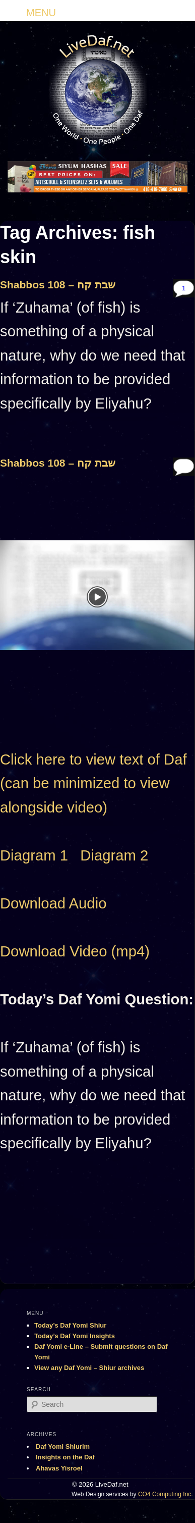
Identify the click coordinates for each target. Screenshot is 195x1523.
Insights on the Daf (65, 1457)
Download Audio (53, 903)
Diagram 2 (114, 855)
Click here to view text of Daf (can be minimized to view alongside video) (93, 783)
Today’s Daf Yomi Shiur (70, 1325)
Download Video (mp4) (75, 951)
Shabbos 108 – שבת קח (57, 284)
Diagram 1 (34, 855)
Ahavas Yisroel (59, 1468)
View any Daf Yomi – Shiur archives (89, 1368)
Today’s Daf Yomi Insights (74, 1336)
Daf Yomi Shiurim (63, 1446)
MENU (41, 12)
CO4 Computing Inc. (165, 1494)
